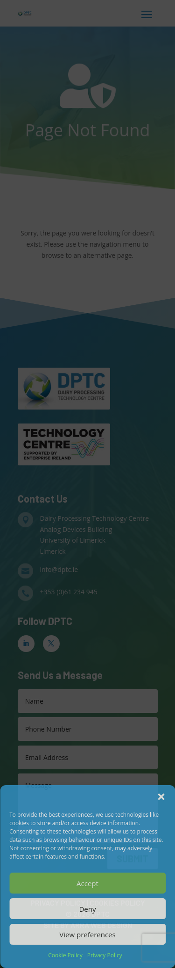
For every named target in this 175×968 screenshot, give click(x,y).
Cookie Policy (65, 955)
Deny (87, 909)
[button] (161, 796)
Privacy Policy (104, 955)
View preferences (87, 934)
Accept (87, 883)
